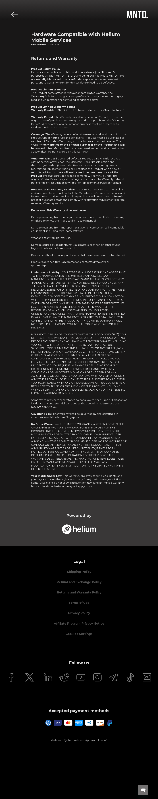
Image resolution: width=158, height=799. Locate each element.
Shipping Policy (79, 571)
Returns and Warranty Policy (79, 592)
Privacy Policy (79, 613)
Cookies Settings (79, 633)
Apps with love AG (96, 740)
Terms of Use (79, 602)
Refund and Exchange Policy (79, 582)
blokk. (75, 740)
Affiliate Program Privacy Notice (79, 623)
